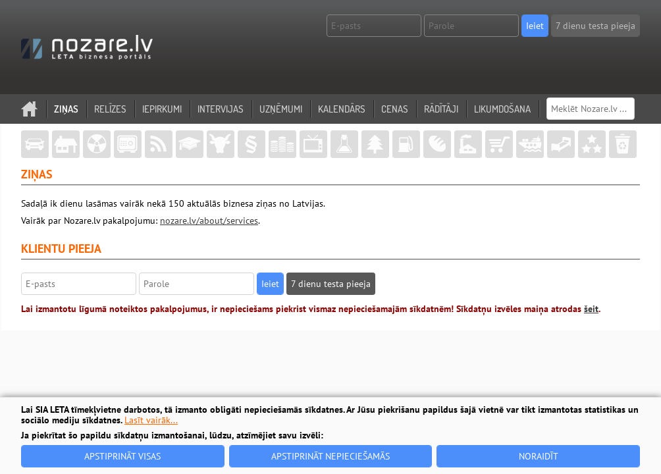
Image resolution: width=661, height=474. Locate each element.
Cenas (394, 109)
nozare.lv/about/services (209, 220)
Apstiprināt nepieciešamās (330, 456)
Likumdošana (502, 109)
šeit (591, 309)
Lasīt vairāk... (151, 420)
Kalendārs (341, 109)
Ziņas (66, 109)
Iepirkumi (162, 109)
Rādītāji (441, 109)
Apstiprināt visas (122, 456)
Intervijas (221, 109)
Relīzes (110, 109)
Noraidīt (538, 456)
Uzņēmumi (280, 109)
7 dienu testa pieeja (595, 26)
